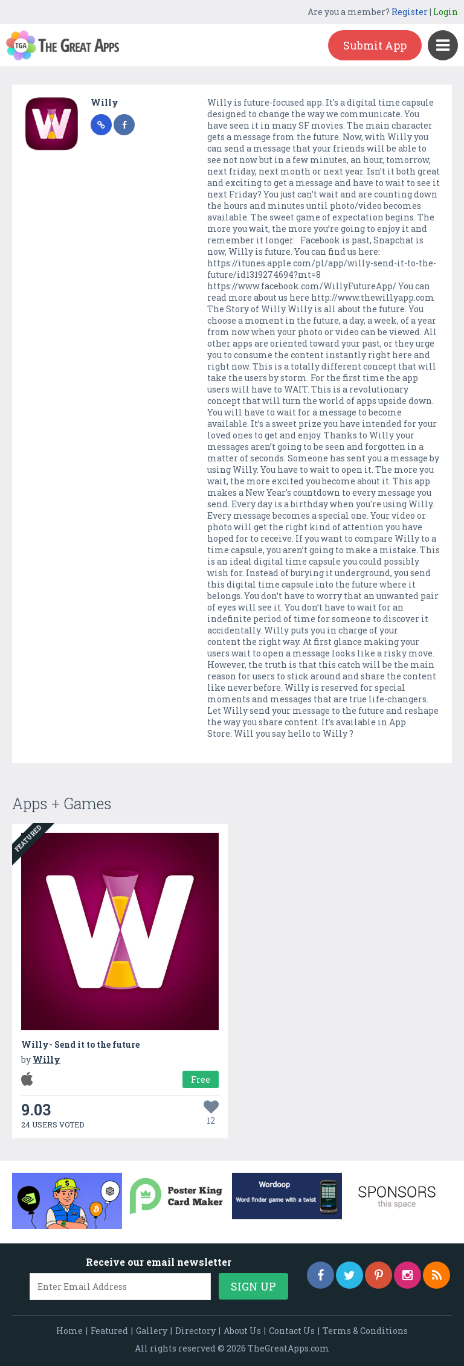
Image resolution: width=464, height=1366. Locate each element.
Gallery (151, 1330)
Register (410, 12)
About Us (242, 1330)
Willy (104, 102)
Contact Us (292, 1330)
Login (445, 12)
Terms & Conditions (365, 1330)
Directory (195, 1330)
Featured (109, 1330)
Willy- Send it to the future (80, 1044)
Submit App (375, 45)
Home (69, 1330)
